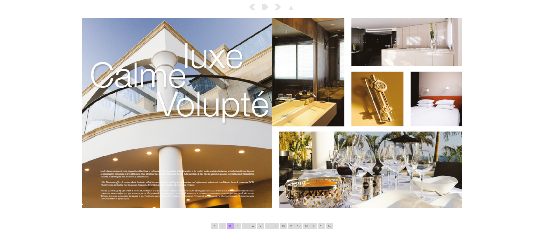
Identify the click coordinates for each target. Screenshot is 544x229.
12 (298, 226)
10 (283, 226)
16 (329, 226)
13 (306, 226)
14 (314, 226)
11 (291, 226)
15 (321, 226)
